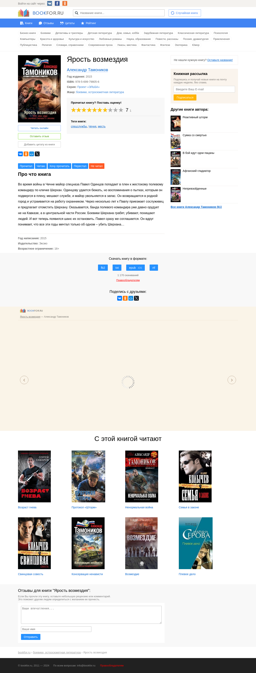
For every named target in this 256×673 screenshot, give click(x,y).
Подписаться (185, 97)
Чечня (92, 126)
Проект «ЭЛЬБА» (88, 87)
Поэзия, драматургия (195, 38)
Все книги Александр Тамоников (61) (196, 207)
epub (135, 267)
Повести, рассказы (167, 38)
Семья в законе (189, 507)
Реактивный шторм (189, 117)
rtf (153, 267)
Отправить (31, 637)
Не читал (97, 166)
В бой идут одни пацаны (192, 152)
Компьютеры (27, 38)
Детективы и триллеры (69, 32)
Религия (47, 44)
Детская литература (100, 32)
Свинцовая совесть (30, 574)
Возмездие (132, 574)
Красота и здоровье (52, 38)
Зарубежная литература (158, 32)
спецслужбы (79, 126)
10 (121, 110)
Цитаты (70, 23)
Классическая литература (193, 32)
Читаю (41, 166)
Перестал (80, 166)
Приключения (221, 38)
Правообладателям (112, 665)
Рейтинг (91, 23)
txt (117, 267)
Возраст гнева (27, 507)
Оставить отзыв (39, 136)
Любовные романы (110, 38)
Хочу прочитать (59, 166)
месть (101, 126)
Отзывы (49, 23)
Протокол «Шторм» (84, 507)
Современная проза (100, 44)
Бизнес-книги (28, 32)
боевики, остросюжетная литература (100, 92)
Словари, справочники (70, 44)
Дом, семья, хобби (128, 32)
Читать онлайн (39, 128)
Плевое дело (187, 574)
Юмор (195, 44)
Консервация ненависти (87, 574)
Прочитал (26, 166)
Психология (221, 32)
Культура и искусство (81, 38)
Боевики (46, 32)
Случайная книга (187, 13)
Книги (28, 23)
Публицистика (28, 44)
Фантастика (148, 44)
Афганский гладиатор (191, 170)
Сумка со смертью (189, 135)
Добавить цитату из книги (39, 144)
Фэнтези (165, 44)
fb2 (103, 267)
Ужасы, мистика (127, 44)
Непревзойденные (188, 188)
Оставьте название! (220, 60)
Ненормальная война (139, 507)
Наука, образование (139, 38)
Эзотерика (181, 44)
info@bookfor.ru (86, 665)
